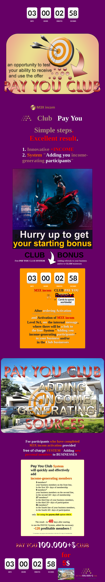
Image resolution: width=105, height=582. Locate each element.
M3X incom (42, 290)
